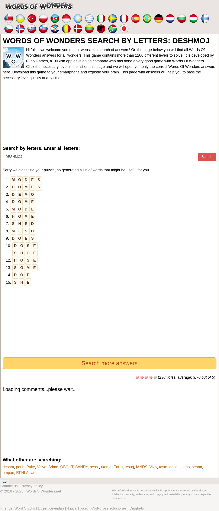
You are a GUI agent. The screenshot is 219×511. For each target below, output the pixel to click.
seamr (197, 467)
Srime (53, 467)
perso (185, 467)
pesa (94, 467)
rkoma (106, 467)
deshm (8, 467)
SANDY (81, 467)
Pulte (30, 467)
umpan (8, 473)
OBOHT (66, 467)
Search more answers (109, 363)
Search (207, 157)
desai (173, 467)
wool (34, 473)
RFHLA (22, 473)
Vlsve (41, 467)
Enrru (118, 467)
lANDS (141, 467)
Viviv (153, 467)
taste (163, 467)
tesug (129, 467)
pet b (20, 467)
